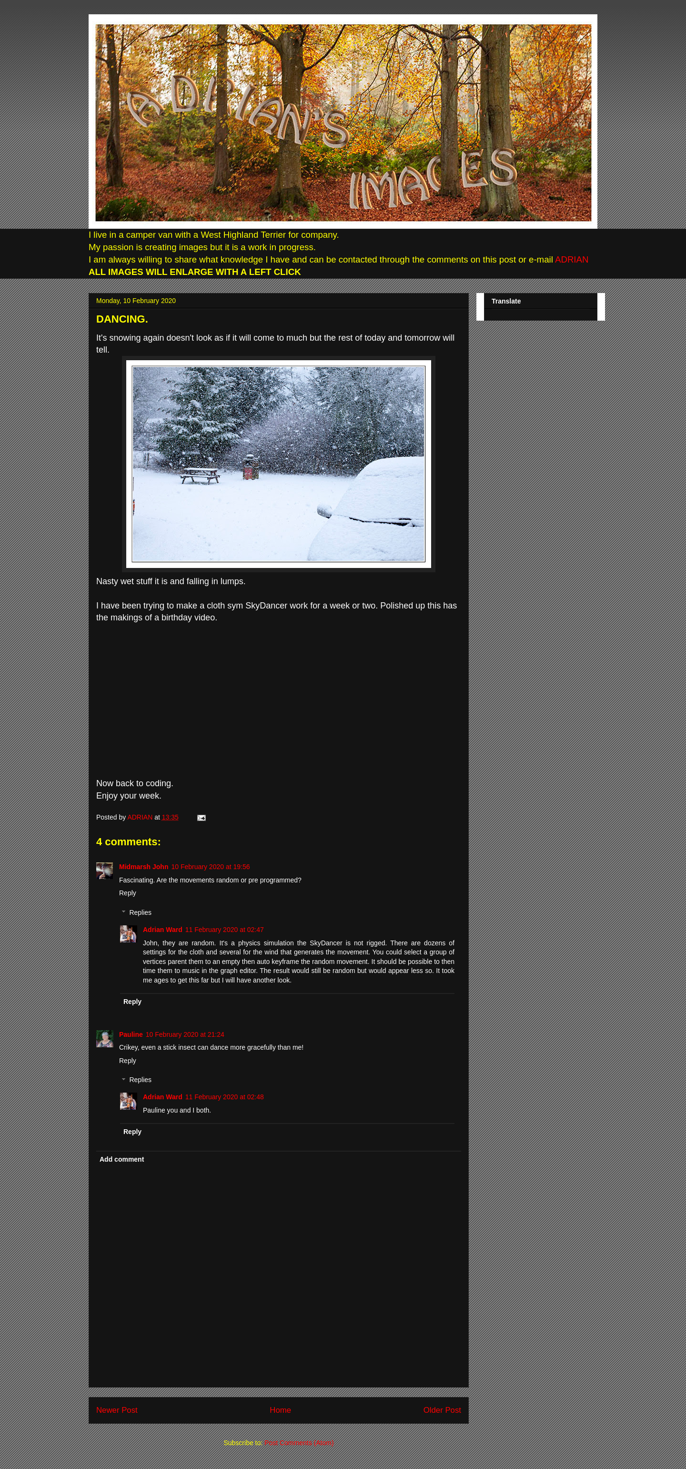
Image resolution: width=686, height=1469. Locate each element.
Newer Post (117, 1410)
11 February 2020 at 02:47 (224, 929)
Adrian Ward (162, 929)
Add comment (122, 1159)
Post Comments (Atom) (298, 1443)
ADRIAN (571, 259)
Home (280, 1410)
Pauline (131, 1034)
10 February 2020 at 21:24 (185, 1034)
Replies (140, 912)
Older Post (442, 1410)
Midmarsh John (143, 867)
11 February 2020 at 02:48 (224, 1097)
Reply (127, 893)
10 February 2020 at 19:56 (210, 867)
